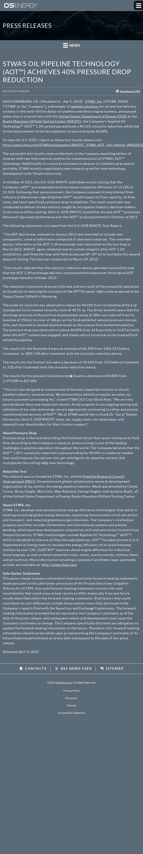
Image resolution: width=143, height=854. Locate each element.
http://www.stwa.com (59, 565)
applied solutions (85, 106)
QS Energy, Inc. (64, 682)
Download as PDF (128, 91)
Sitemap (112, 668)
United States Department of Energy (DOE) (93, 116)
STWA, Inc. (94, 101)
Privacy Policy (71, 690)
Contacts (33, 668)
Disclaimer (71, 698)
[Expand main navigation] (138, 5)
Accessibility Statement (71, 713)
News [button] (71, 45)
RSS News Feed (73, 668)
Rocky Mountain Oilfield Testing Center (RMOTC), (42, 121)
